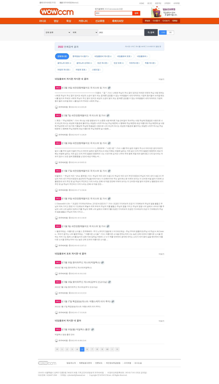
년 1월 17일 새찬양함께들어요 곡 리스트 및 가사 (81, 170)
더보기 (161, 79)
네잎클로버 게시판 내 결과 (68, 320)
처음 (57, 349)
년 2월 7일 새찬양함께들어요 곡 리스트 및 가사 (80, 115)
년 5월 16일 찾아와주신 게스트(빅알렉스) (77, 262)
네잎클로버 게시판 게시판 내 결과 (71, 78)
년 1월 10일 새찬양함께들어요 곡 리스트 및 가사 (81, 198)
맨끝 (117, 349)
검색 (151, 32)
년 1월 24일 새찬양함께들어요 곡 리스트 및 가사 (81, 143)
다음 (112, 349)
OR (170, 32)
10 (107, 349)
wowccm (115, 9)
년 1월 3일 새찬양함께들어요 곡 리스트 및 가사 (80, 226)
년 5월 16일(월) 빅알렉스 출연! (72, 329)
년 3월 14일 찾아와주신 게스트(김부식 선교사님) (81, 282)
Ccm (110, 9)
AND (163, 32)
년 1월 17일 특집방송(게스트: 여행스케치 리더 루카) (82, 301)
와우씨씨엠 (61, 107)
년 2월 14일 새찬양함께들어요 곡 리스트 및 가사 (81, 87)
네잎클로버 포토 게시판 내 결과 (70, 253)
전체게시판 (62, 56)
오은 (121, 9)
